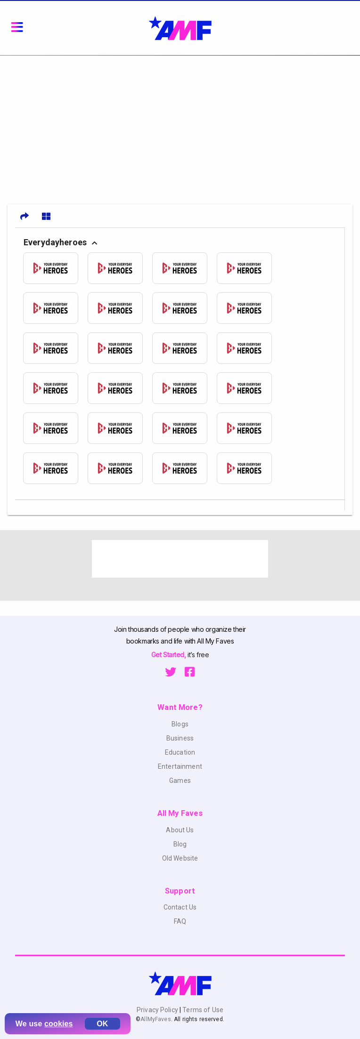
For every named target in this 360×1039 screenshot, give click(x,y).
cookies (58, 1024)
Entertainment (180, 766)
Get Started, (169, 655)
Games (180, 780)
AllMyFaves (155, 1019)
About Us (180, 830)
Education (180, 752)
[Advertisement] (180, 126)
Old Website (180, 858)
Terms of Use (202, 1010)
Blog (180, 844)
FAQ (180, 921)
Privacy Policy (158, 1010)
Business (180, 738)
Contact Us (180, 907)
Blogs (180, 724)
